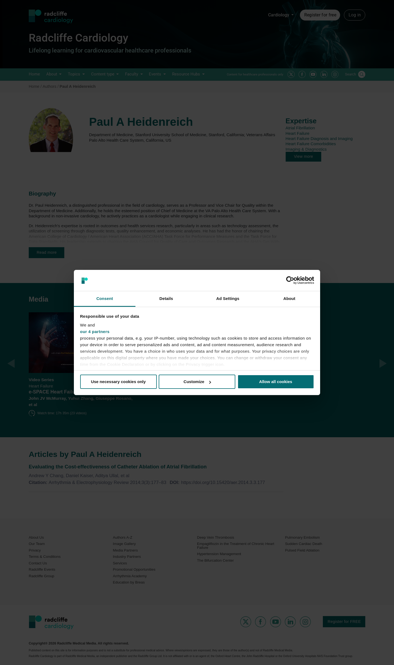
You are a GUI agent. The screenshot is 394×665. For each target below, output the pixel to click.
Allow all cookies (275, 381)
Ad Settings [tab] (227, 298)
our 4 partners (95, 331)
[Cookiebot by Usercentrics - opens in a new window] (290, 280)
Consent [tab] (104, 298)
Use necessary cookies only (118, 381)
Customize (197, 381)
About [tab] (289, 298)
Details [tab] (166, 298)
